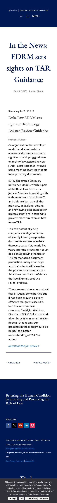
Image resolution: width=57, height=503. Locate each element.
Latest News (36, 91)
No (21, 498)
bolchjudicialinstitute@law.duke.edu (20, 448)
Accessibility (29, 461)
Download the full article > (24, 346)
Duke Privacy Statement (15, 461)
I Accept (12, 498)
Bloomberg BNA (16, 111)
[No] (53, 490)
